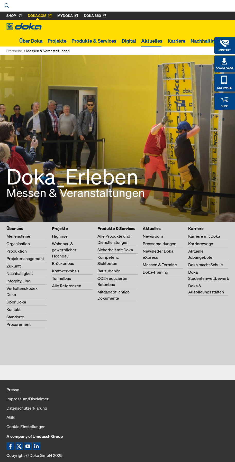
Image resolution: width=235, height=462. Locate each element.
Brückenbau (63, 263)
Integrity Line (18, 281)
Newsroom (153, 236)
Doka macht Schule (205, 264)
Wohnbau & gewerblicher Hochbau (64, 250)
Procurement (18, 324)
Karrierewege (200, 243)
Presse (12, 389)
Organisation (18, 243)
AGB (10, 417)
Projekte (57, 41)
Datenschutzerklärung (26, 408)
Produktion (16, 251)
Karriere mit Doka (204, 236)
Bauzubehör (108, 271)
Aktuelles (151, 41)
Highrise (60, 236)
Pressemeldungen (159, 243)
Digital (129, 41)
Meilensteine (18, 236)
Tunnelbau (61, 278)
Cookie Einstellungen (26, 426)
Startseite (14, 50)
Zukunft (13, 266)
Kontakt (13, 309)
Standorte (15, 317)
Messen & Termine (160, 264)
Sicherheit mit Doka (115, 250)
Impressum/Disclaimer (27, 399)
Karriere (176, 41)
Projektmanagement (25, 258)
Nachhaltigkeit (207, 41)
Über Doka (30, 41)
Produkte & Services (93, 41)
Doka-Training (155, 272)
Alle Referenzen (66, 286)
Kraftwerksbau (65, 271)
